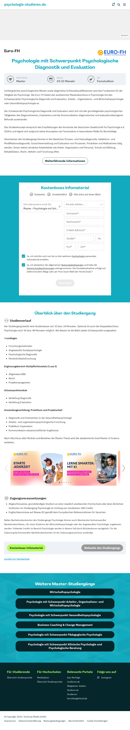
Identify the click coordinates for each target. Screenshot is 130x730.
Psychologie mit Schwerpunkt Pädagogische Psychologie (65, 634)
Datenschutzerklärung (30, 720)
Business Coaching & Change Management (65, 625)
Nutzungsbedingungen (72, 265)
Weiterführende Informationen (65, 161)
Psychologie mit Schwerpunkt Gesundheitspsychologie (65, 615)
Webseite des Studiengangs (102, 548)
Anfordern (65, 283)
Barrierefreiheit (76, 720)
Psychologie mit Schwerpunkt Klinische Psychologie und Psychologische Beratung (65, 646)
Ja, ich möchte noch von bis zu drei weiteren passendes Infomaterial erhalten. (61, 258)
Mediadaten (43, 677)
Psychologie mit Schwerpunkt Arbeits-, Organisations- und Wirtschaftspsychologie (65, 603)
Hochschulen (78, 256)
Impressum (10, 720)
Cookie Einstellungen (97, 720)
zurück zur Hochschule (16, 559)
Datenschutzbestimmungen (41, 268)
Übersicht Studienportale (19, 677)
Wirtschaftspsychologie (65, 592)
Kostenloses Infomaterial (26, 548)
